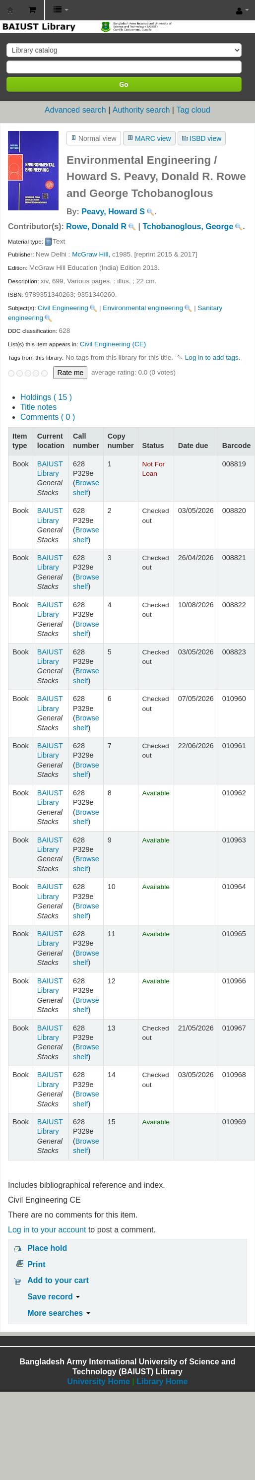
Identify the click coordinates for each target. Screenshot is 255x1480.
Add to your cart (58, 1280)
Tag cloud (193, 110)
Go (123, 84)
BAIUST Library (10, 10)
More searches (58, 1313)
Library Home (162, 1381)
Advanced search (75, 110)
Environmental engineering (143, 308)
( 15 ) (46, 397)
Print (36, 1264)
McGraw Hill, (91, 254)
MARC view (153, 138)
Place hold (47, 1248)
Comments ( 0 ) (47, 417)
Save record (53, 1296)
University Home (98, 1381)
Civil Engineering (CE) (113, 344)
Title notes (38, 407)
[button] (32, 10)
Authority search (141, 110)
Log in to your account (47, 1229)
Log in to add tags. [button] (213, 357)
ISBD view (205, 138)
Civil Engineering (63, 308)
